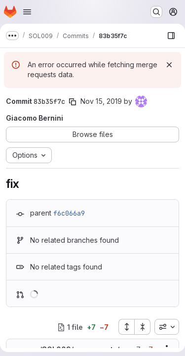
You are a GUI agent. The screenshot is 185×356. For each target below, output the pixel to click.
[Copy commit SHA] (72, 102)
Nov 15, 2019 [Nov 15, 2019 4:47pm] (101, 101)
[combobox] (166, 327)
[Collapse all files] (142, 327)
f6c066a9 (69, 213)
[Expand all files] (126, 327)
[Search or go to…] (156, 12)
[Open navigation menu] (27, 12)
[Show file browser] (171, 36)
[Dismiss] (169, 65)
